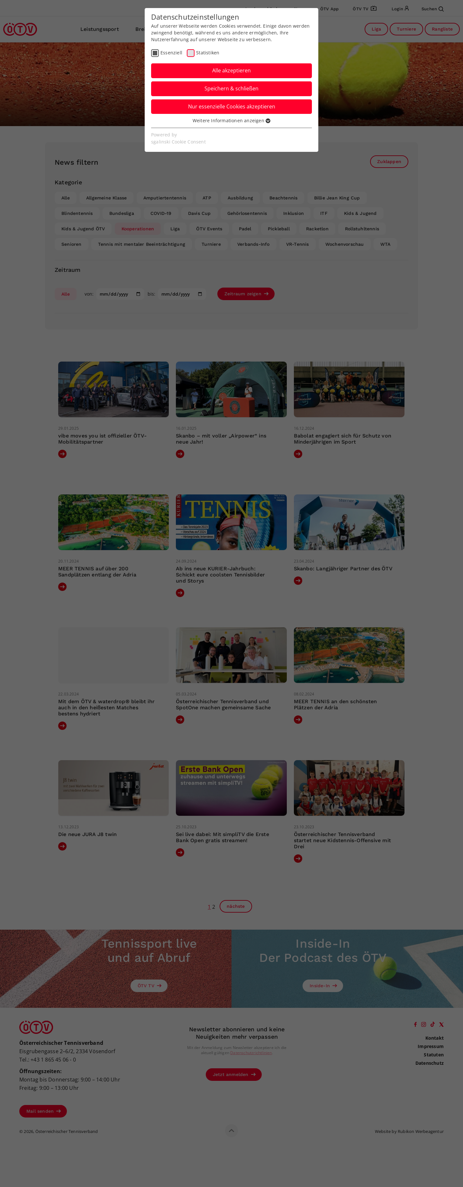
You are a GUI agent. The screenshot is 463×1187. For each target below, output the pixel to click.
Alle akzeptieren (231, 70)
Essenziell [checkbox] (171, 53)
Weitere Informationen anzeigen (231, 120)
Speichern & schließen (231, 88)
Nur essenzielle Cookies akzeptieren (231, 106)
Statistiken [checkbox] (207, 53)
